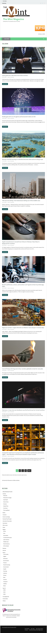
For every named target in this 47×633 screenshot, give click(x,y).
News (4, 527)
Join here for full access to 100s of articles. (11, 480)
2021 (4, 592)
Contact (26, 629)
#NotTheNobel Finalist (7, 491)
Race (4, 577)
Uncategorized (6, 596)
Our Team (33, 628)
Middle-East (6, 541)
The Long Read (6, 510)
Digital (4, 556)
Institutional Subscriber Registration (36, 629)
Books (4, 512)
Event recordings (6, 516)
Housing (5, 571)
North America (6, 543)
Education (5, 558)
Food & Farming (6, 564)
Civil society (5, 554)
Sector (4, 552)
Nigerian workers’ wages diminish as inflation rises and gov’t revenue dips (23, 327)
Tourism (5, 579)
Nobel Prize (5, 506)
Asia (4, 533)
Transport (5, 581)
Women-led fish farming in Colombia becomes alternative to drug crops (22, 159)
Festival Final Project (7, 518)
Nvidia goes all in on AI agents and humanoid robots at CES (18, 116)
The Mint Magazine (13, 19)
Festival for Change (7, 497)
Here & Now (5, 501)
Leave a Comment (11, 77)
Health (4, 569)
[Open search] (44, 38)
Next (29, 470)
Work (4, 585)
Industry (5, 573)
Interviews (5, 523)
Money (4, 575)
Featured (5, 495)
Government (6, 566)
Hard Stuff (5, 499)
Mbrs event (5, 525)
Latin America (6, 539)
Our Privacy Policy (39, 628)
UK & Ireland (6, 545)
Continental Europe (7, 537)
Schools (4, 550)
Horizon (5, 503)
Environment (6, 560)
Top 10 (4, 588)
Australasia (5, 535)
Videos (4, 600)
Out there (5, 508)
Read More (4, 83)
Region (4, 529)
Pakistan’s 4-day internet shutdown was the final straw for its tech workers (23, 410)
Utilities (5, 583)
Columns (4, 514)
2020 (4, 590)
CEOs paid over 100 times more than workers (15, 75)
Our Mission (27, 628)
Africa (4, 531)
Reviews (4, 548)
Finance (5, 562)
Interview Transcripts (7, 521)
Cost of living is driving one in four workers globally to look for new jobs (22, 369)
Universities (5, 598)
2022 (4, 594)
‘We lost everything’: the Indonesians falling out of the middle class (21, 200)
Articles (4, 493)
